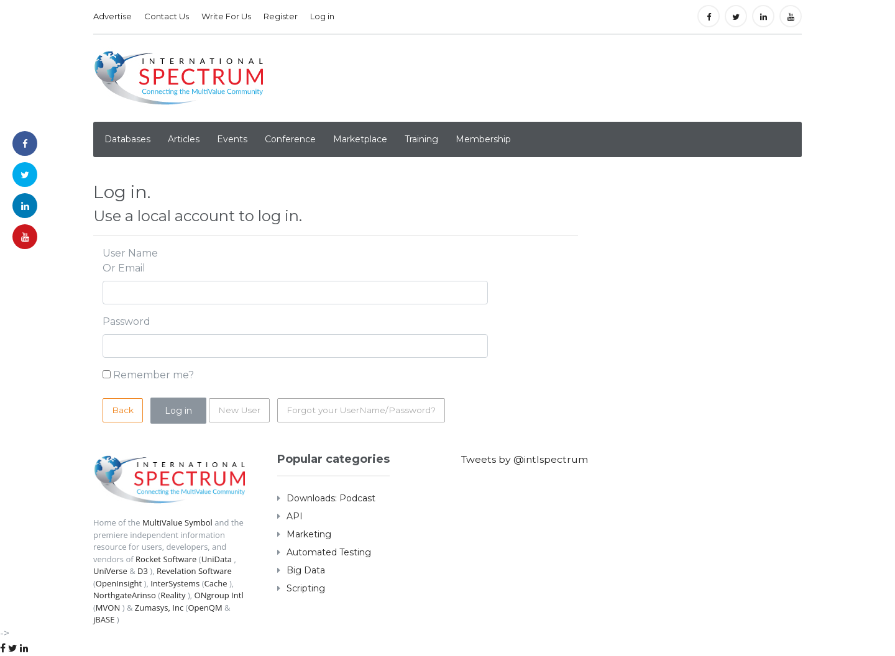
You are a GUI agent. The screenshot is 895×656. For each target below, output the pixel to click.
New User (239, 410)
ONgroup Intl (218, 595)
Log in (322, 16)
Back (123, 410)
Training (421, 139)
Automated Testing (329, 552)
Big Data (306, 570)
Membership (483, 139)
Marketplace (360, 139)
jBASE (103, 619)
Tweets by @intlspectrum (525, 459)
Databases (127, 139)
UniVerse (110, 570)
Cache (215, 583)
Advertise (112, 16)
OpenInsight (119, 583)
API (295, 516)
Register (281, 16)
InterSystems (175, 583)
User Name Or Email (130, 260)
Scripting (306, 588)
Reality (172, 595)
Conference (290, 139)
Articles (184, 139)
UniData (216, 559)
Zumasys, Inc (159, 607)
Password (126, 321)
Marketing (309, 534)
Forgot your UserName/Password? (363, 410)
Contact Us (166, 16)
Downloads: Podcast (331, 498)
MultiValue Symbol (177, 522)
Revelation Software (194, 570)
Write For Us (226, 16)
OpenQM (205, 607)
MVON (108, 607)
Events (232, 139)
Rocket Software (165, 559)
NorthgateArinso (124, 595)
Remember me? (153, 375)
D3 (142, 570)
